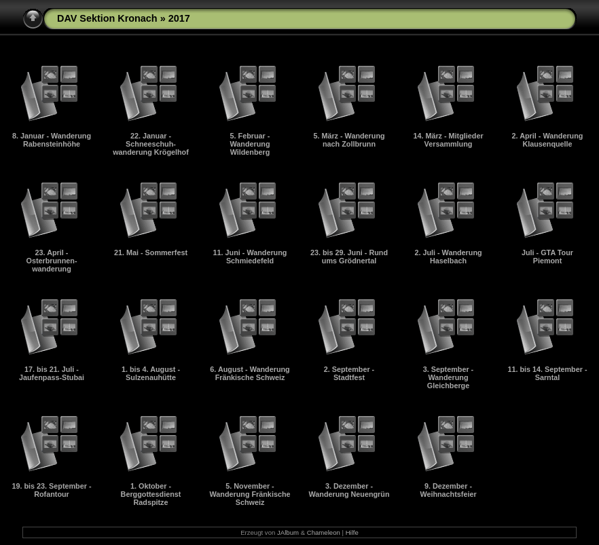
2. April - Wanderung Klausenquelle (547, 140)
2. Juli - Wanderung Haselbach (448, 256)
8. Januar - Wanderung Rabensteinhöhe (51, 140)
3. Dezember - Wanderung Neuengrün (349, 490)
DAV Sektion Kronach (107, 18)
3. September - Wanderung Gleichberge (448, 377)
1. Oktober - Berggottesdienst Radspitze (151, 494)
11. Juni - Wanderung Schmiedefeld (250, 256)
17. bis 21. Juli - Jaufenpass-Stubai (51, 373)
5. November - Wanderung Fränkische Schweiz (250, 494)
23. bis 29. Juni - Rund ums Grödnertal (349, 256)
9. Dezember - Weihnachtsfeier (448, 490)
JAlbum (288, 532)
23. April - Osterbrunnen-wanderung (51, 260)
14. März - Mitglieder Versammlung (448, 140)
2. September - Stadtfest (349, 373)
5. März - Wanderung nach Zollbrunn (348, 140)
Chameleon (323, 532)
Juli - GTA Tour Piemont (547, 256)
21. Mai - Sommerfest (150, 252)
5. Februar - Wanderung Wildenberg (250, 144)
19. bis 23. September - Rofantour (51, 490)
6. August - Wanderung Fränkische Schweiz (249, 373)
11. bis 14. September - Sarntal (547, 373)
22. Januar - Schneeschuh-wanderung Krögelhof (151, 144)
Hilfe (352, 532)
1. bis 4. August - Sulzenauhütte (151, 373)
